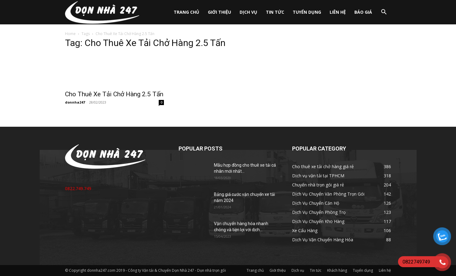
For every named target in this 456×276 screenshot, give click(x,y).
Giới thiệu (219, 12)
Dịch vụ (248, 12)
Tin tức (275, 12)
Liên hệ (338, 12)
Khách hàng (337, 270)
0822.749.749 (78, 188)
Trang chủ (186, 12)
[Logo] (102, 12)
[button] (383, 13)
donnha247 (75, 102)
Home (70, 33)
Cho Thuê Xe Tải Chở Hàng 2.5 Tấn (114, 94)
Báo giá (363, 12)
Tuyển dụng (307, 12)
